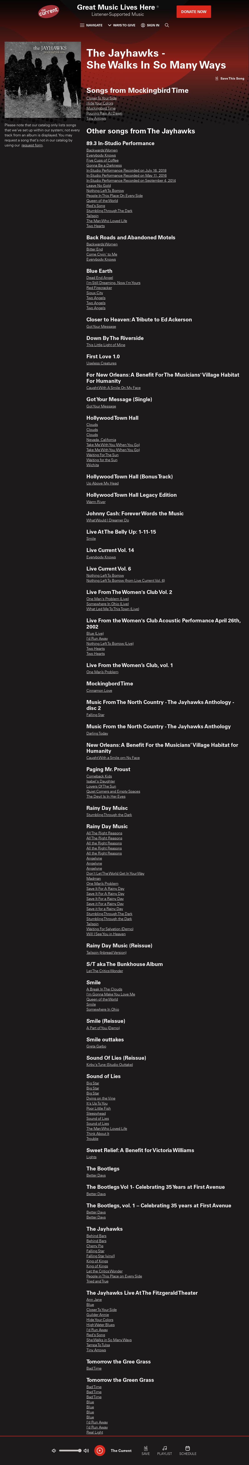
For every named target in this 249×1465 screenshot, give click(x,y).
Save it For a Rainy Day (105, 904)
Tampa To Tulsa (98, 1345)
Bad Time (94, 1369)
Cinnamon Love (99, 691)
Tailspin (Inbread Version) (106, 953)
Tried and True (97, 1281)
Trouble (92, 1139)
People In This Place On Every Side (114, 196)
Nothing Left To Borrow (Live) (110, 644)
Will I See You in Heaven (106, 934)
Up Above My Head (102, 484)
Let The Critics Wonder (104, 971)
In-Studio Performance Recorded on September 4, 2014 (131, 181)
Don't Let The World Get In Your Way (115, 874)
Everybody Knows (101, 155)
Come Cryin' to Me (101, 255)
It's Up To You (97, 1104)
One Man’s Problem (102, 672)
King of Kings (97, 1261)
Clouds (92, 425)
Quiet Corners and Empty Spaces (113, 792)
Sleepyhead (96, 1114)
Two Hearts (95, 226)
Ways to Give (121, 25)
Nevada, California (101, 440)
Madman (93, 879)
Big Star (92, 1083)
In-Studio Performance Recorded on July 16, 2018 (126, 171)
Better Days (96, 1176)
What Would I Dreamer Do (107, 520)
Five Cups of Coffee (102, 161)
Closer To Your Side (101, 98)
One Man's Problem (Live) (107, 599)
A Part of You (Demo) (103, 1028)
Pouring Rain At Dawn (104, 114)
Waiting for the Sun (101, 460)
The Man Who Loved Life (106, 221)
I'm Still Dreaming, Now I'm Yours (113, 283)
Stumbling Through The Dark (109, 211)
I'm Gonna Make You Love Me (110, 994)
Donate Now (193, 11)
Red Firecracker (99, 288)
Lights (91, 1157)
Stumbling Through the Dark (109, 815)
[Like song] (229, 78)
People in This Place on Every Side (114, 1276)
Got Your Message (101, 327)
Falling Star (95, 715)
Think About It (97, 1134)
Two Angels (96, 298)
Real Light (94, 1433)
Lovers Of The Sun (101, 787)
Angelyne (94, 859)
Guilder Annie (97, 1315)
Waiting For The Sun (102, 455)
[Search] (167, 25)
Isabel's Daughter (100, 782)
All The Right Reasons (104, 833)
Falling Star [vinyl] (100, 1256)
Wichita (92, 465)
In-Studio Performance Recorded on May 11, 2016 (126, 176)
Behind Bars (96, 1236)
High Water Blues (100, 1325)
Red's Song (95, 206)
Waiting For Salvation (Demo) (109, 929)
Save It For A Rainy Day (105, 889)
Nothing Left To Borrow (105, 191)
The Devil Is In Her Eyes (106, 797)
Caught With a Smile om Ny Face (113, 758)
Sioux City (94, 293)
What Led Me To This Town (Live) (112, 609)
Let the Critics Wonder (104, 1271)
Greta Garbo (96, 1046)
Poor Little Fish (98, 1109)
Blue (90, 1305)
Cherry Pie (94, 1246)
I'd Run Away (97, 639)
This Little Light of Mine (105, 345)
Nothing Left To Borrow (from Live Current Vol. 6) (125, 581)
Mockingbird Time (101, 108)
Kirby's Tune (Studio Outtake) (109, 1065)
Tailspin (92, 216)
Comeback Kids (99, 776)
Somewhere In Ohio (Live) (107, 604)
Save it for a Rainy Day (104, 909)
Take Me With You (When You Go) (113, 445)
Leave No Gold (98, 186)
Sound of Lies (97, 1119)
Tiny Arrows (96, 119)
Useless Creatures (101, 363)
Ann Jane (94, 1300)
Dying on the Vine (100, 1099)
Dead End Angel (99, 278)
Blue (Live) (95, 634)
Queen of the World (102, 201)
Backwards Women (102, 150)
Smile (91, 539)
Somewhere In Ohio (102, 1010)
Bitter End (94, 249)
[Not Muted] (54, 1451)
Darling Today (97, 734)
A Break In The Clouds (104, 989)
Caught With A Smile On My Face (113, 388)
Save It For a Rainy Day (105, 899)
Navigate (91, 25)
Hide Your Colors (99, 103)
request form (32, 145)
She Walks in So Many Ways (109, 1340)
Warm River (96, 502)
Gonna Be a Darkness (104, 166)
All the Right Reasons (104, 843)
